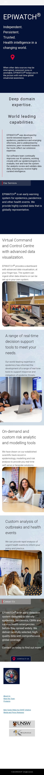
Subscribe (22, 756)
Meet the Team (9, 699)
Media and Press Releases (13, 712)
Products (6, 701)
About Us (6, 696)
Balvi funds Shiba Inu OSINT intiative (17, 710)
